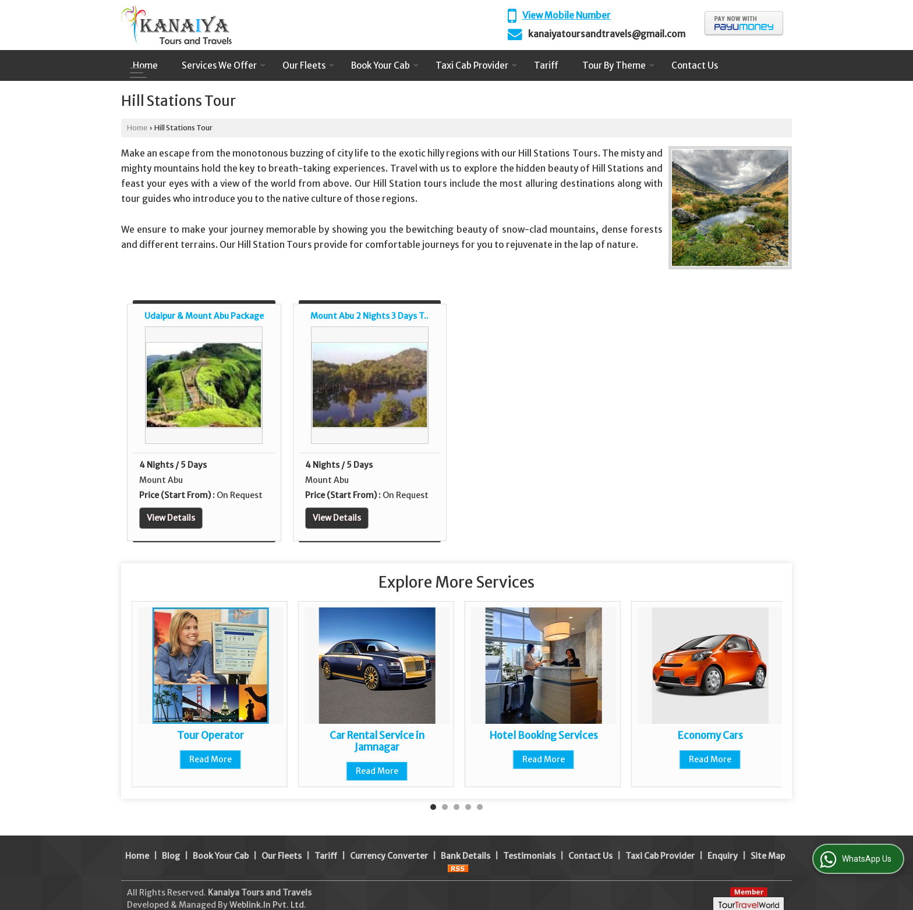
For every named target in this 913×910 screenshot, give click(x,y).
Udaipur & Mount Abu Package (204, 316)
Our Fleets (308, 65)
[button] (566, 15)
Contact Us (694, 65)
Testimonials (529, 843)
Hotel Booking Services (544, 735)
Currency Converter (389, 843)
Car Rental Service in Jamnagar (377, 741)
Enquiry (722, 843)
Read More (210, 759)
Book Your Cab (385, 65)
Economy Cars (710, 735)
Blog (171, 843)
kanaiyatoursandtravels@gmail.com (606, 34)
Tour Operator (210, 735)
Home (145, 65)
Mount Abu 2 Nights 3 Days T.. (369, 316)
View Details (171, 518)
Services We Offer (224, 65)
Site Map (768, 843)
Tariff (546, 65)
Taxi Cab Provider (476, 65)
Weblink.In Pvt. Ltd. (267, 892)
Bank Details (465, 843)
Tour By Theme (618, 65)
